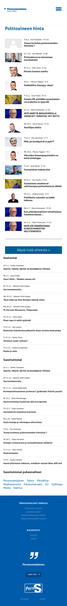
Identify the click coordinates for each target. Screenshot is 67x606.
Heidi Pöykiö (17, 419)
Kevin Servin (38, 124)
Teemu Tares (17, 338)
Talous (30, 480)
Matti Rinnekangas (19, 398)
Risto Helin (17, 317)
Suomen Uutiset (33, 512)
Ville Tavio (36, 68)
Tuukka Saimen (16, 460)
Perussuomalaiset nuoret (33, 519)
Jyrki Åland (35, 166)
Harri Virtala (17, 450)
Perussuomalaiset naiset (33, 515)
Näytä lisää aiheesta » (33, 250)
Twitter (43, 599)
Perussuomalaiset (13, 480)
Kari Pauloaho (36, 40)
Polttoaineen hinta (24, 28)
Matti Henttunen (37, 110)
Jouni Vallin (15, 276)
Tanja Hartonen (18, 439)
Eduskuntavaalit (33, 484)
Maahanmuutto (12, 484)
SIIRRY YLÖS (32, 574)
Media (7, 487)
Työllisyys (57, 484)
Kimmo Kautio (38, 194)
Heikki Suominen (17, 266)
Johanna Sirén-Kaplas (21, 286)
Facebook (24, 599)
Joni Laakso (16, 327)
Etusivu (33, 535)
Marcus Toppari (37, 82)
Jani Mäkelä (37, 54)
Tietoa (33, 539)
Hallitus (17, 487)
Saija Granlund (17, 409)
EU (47, 484)
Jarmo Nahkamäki (20, 388)
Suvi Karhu (36, 96)
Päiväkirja (43, 480)
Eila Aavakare (37, 138)
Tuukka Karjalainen (20, 348)
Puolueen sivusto (33, 508)
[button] (59, 8)
